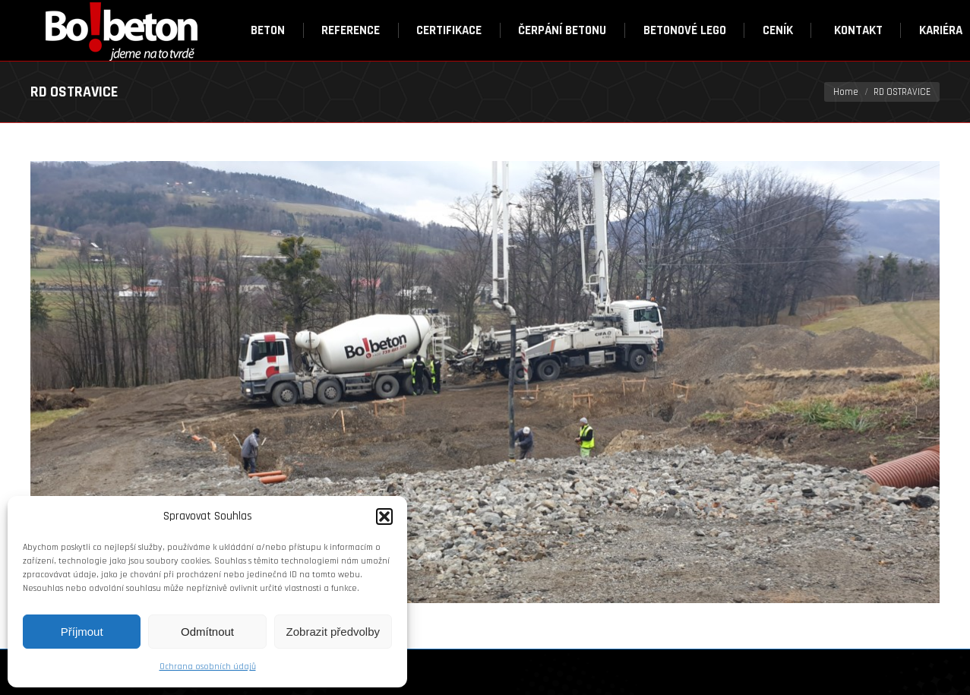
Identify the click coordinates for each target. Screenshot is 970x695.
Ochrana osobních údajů (208, 666)
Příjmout (82, 631)
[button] (384, 516)
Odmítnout (207, 631)
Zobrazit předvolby (333, 631)
